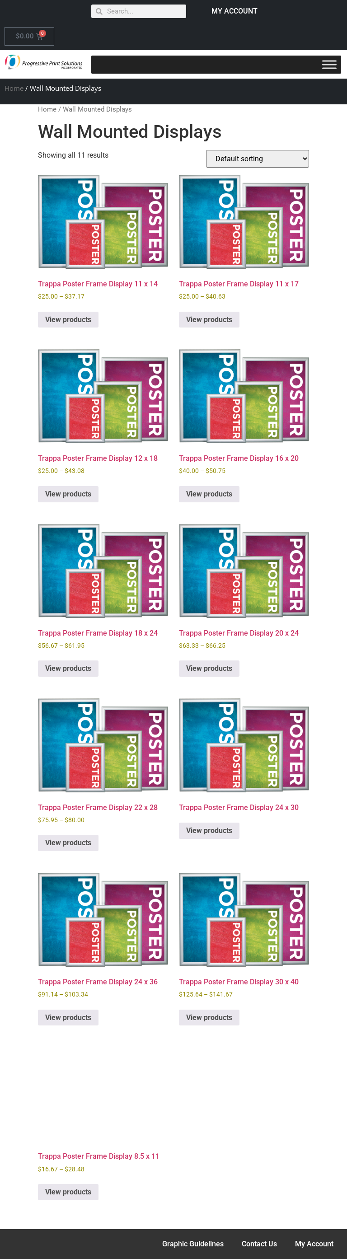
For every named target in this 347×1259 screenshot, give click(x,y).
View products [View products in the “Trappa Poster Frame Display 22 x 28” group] (68, 842)
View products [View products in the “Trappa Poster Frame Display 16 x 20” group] (209, 494)
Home (14, 88)
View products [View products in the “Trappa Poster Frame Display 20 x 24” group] (209, 668)
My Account (314, 1244)
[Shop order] (257, 159)
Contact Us (259, 1244)
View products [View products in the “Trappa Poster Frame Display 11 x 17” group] (209, 319)
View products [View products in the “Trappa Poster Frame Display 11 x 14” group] (68, 319)
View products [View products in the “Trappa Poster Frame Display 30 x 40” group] (209, 1017)
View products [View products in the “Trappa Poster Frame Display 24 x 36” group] (68, 1017)
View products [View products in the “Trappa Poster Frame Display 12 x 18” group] (68, 494)
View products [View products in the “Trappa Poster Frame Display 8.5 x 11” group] (68, 1192)
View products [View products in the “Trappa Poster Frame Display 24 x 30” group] (209, 830)
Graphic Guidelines (193, 1244)
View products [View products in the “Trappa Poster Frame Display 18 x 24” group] (68, 668)
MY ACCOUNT (234, 11)
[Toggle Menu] (329, 64)
